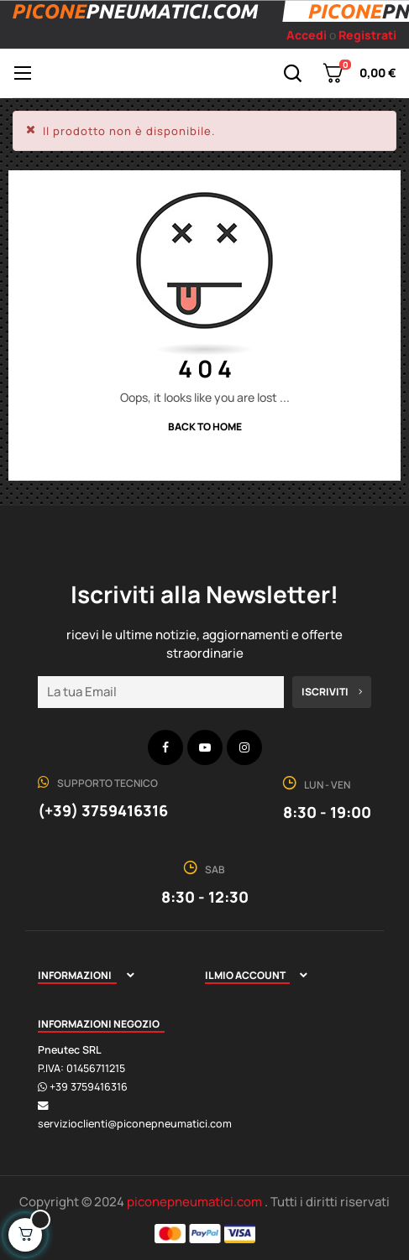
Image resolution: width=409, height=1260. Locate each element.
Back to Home (205, 426)
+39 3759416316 (89, 1087)
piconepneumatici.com (196, 1202)
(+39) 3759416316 (103, 810)
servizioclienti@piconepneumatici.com (135, 1124)
